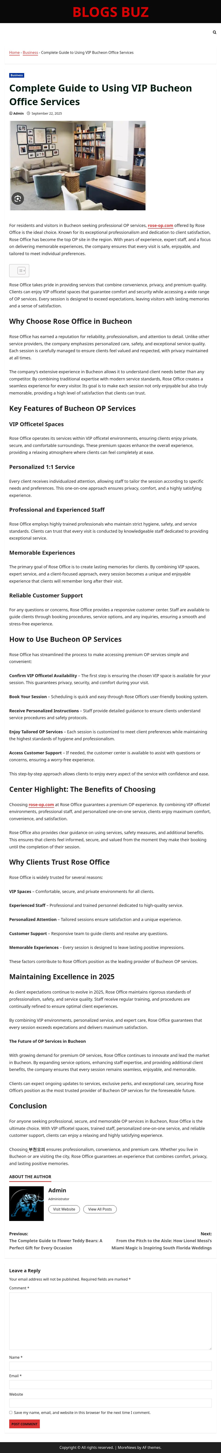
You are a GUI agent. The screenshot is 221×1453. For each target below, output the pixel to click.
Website (16, 1394)
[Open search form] (214, 32)
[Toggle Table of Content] (19, 271)
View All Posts (100, 1209)
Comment (19, 1288)
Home (14, 52)
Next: (161, 1241)
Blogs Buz (110, 11)
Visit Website (64, 1209)
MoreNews (127, 1447)
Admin (18, 113)
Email (15, 1375)
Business (30, 52)
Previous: (59, 1241)
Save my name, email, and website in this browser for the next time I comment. (82, 1412)
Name (16, 1357)
